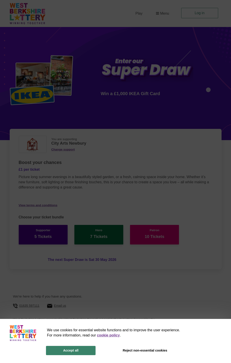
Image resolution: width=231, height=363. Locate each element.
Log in (200, 13)
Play (138, 13)
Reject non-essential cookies (145, 350)
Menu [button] (162, 13)
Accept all (70, 350)
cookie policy (108, 335)
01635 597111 (29, 302)
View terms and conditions (38, 205)
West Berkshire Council (81, 316)
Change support (63, 149)
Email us (60, 302)
